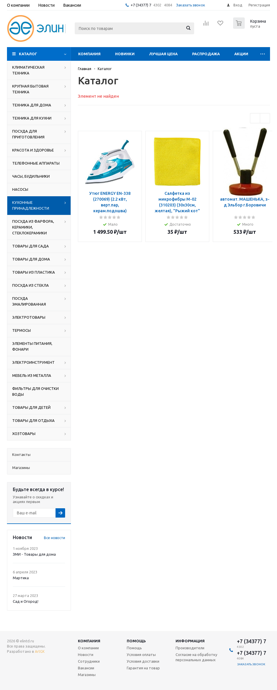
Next (265, 118)
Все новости (54, 538)
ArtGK (39, 651)
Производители (190, 648)
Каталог (28, 54)
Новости (85, 654)
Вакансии (86, 668)
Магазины (87, 675)
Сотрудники (89, 661)
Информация (190, 641)
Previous (255, 118)
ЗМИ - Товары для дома (34, 554)
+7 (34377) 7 (141, 5)
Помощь (136, 641)
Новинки (125, 54)
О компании (88, 648)
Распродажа (206, 54)
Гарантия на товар (143, 668)
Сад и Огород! (25, 601)
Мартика (21, 578)
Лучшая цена (163, 54)
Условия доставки (143, 661)
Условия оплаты (141, 654)
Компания (89, 54)
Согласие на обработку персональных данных (196, 657)
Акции (241, 54)
